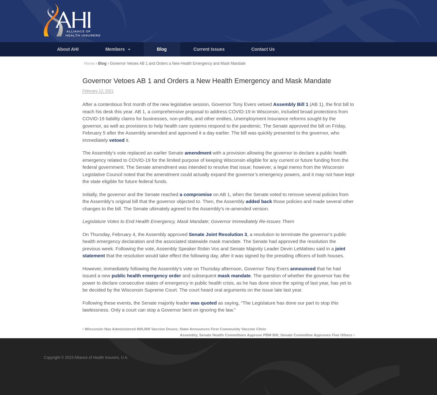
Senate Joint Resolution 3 (218, 234)
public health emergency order (146, 275)
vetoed (117, 140)
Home (89, 63)
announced (303, 268)
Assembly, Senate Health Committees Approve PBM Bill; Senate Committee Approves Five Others (267, 335)
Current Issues (209, 49)
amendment (198, 152)
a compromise (196, 194)
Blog (162, 49)
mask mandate (234, 275)
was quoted (204, 303)
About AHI (68, 49)
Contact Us (263, 49)
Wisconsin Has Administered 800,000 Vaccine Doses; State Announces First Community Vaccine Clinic (174, 329)
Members (115, 49)
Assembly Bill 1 (290, 104)
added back (259, 201)
